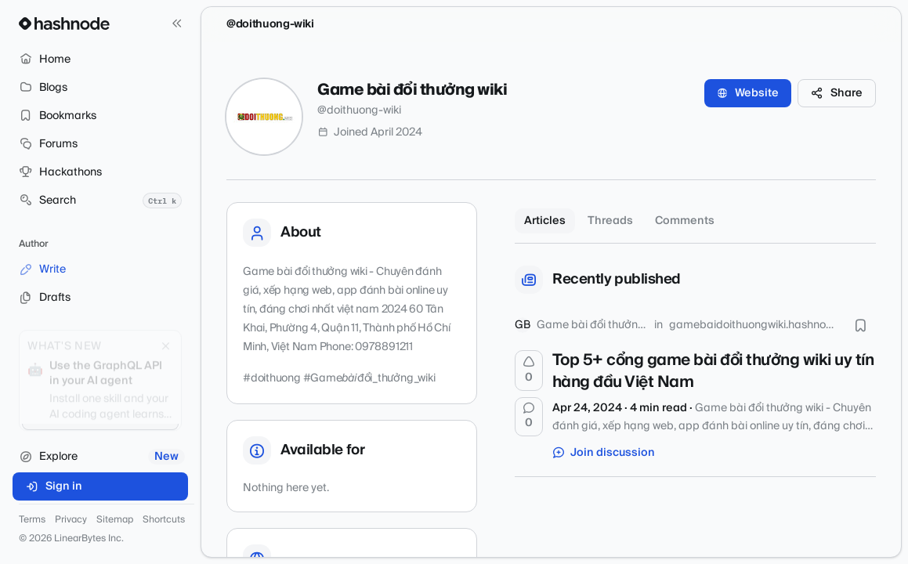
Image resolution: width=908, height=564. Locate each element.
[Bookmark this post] (860, 325)
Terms (32, 520)
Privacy (71, 520)
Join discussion (604, 453)
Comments (684, 221)
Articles (545, 221)
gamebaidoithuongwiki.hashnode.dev (753, 325)
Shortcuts (164, 520)
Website (748, 93)
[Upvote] (529, 370)
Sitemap (114, 520)
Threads (610, 221)
